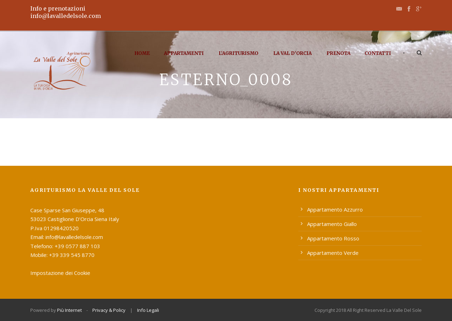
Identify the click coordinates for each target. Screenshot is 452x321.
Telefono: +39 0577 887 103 (65, 246)
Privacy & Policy (109, 310)
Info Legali (148, 310)
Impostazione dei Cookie (60, 272)
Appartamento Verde (333, 252)
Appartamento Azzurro (335, 209)
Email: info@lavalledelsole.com (66, 236)
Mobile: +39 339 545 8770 (62, 254)
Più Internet (69, 310)
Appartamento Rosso (333, 238)
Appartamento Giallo (332, 223)
